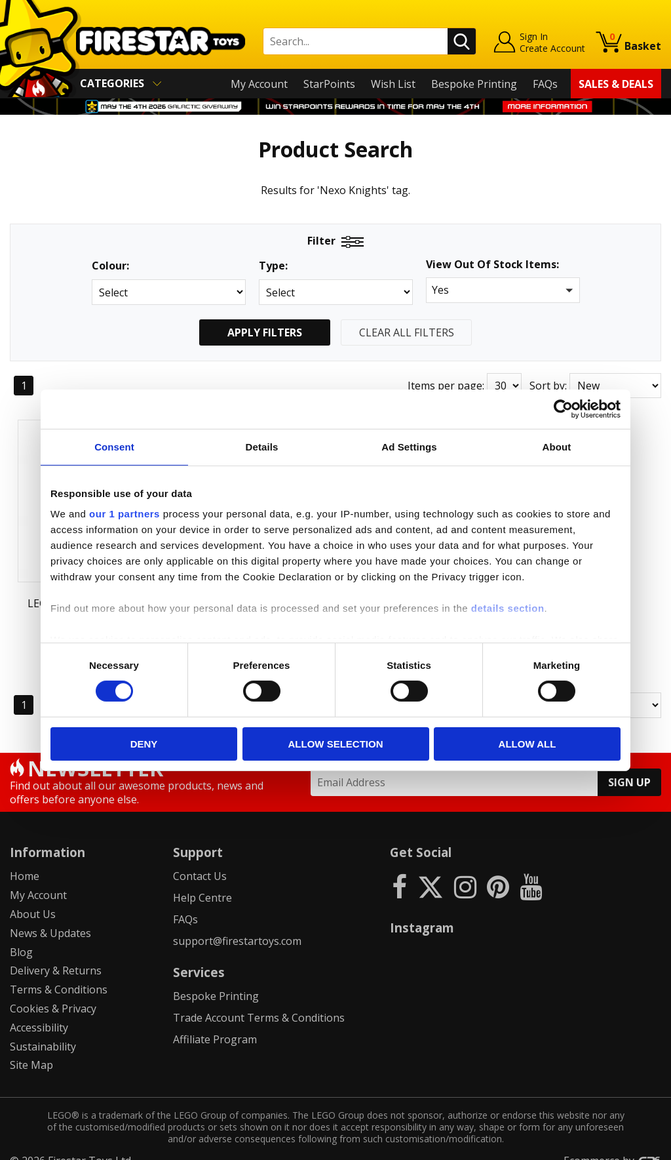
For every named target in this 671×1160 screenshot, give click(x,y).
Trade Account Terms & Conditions (259, 1001)
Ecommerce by (612, 1145)
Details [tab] (262, 446)
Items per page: (446, 385)
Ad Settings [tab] (408, 446)
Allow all (527, 744)
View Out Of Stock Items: (492, 265)
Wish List (393, 84)
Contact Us (200, 860)
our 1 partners (124, 513)
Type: (273, 266)
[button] (503, 290)
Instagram (422, 912)
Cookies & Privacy (53, 993)
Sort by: (548, 385)
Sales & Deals (616, 84)
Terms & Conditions (58, 974)
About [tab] (557, 446)
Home (24, 860)
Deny (144, 744)
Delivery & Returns (56, 955)
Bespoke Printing (474, 84)
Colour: (110, 266)
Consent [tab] (114, 446)
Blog (21, 936)
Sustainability (43, 1030)
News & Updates (50, 917)
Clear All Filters (406, 332)
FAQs (545, 84)
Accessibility (39, 1011)
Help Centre (202, 882)
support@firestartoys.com (237, 924)
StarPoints (329, 84)
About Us (33, 898)
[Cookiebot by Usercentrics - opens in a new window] (563, 408)
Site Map (31, 1049)
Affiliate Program (215, 1023)
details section (508, 608)
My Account (259, 84)
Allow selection (335, 744)
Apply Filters (264, 332)
